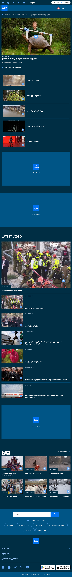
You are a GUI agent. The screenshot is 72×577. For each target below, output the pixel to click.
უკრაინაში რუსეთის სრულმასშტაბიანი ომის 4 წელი (46, 380)
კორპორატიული (36, 558)
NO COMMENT (5, 56)
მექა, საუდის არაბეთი (35, 496)
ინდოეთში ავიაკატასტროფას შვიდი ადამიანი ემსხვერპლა (44, 396)
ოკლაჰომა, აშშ (33, 81)
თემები (36, 548)
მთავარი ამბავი (29, 331)
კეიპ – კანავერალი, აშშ (36, 126)
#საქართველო (24, 525)
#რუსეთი (29, 530)
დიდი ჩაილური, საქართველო (9, 474)
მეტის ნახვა (64, 452)
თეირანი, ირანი (31, 326)
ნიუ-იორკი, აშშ (56, 473)
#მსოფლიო (39, 525)
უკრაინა (4, 492)
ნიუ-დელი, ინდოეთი (33, 362)
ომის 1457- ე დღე (9, 496)
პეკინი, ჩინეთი (33, 141)
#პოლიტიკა (42, 530)
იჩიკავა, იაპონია (33, 473)
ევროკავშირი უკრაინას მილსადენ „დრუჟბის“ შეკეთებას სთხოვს (43, 343)
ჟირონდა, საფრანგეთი (36, 111)
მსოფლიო (28, 385)
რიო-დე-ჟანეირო (34, 96)
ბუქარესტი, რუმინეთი (59, 496)
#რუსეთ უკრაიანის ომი (57, 525)
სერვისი (36, 553)
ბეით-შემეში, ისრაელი (12, 290)
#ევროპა (10, 525)
